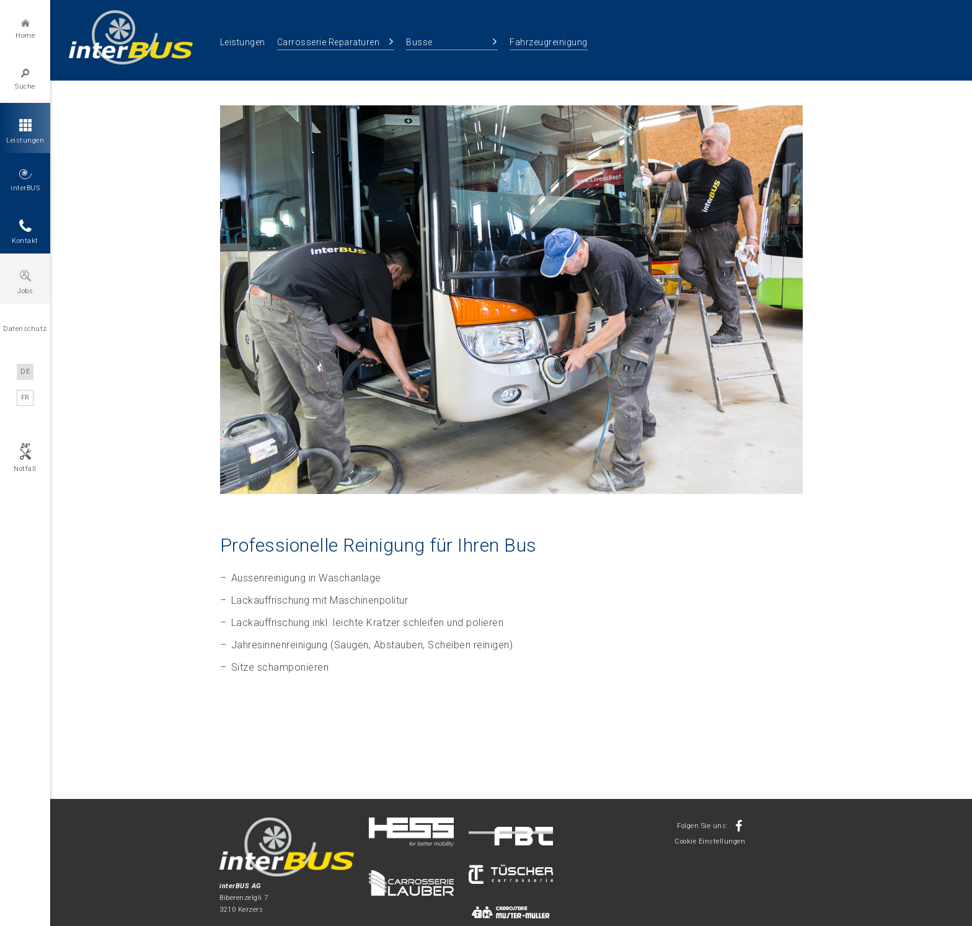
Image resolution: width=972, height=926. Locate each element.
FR (25, 398)
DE (25, 372)
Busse (419, 42)
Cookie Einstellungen (709, 841)
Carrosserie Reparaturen (328, 42)
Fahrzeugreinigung (549, 42)
